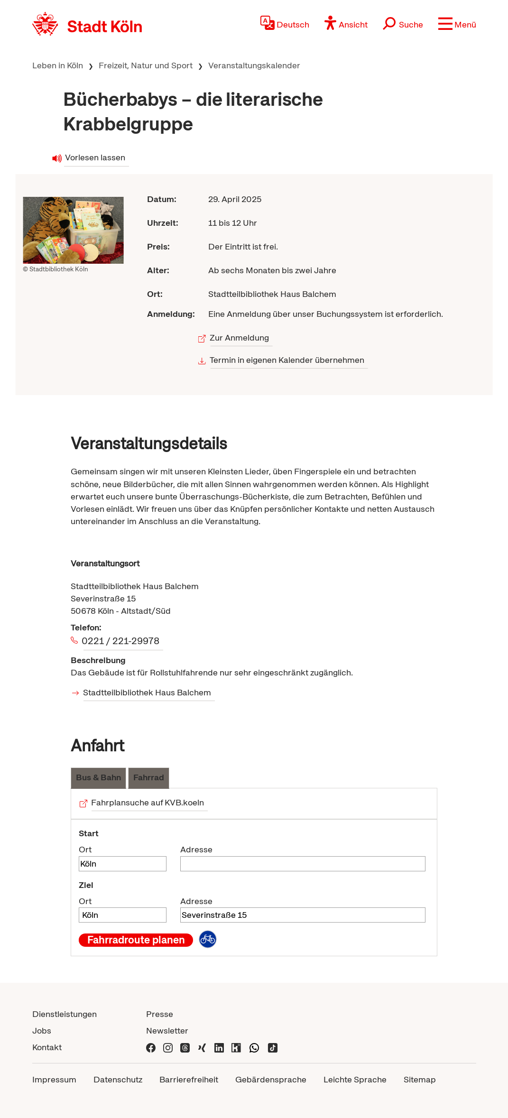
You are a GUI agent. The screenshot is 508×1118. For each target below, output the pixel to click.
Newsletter (167, 1030)
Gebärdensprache (270, 1079)
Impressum (54, 1079)
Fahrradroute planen (136, 940)
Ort (85, 849)
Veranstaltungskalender (254, 65)
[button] (457, 24)
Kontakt (47, 1047)
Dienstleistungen (64, 1013)
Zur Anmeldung (239, 337)
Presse (159, 1013)
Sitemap (420, 1079)
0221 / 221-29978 (121, 641)
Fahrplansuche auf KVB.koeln (148, 802)
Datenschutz (117, 1079)
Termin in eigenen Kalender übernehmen (287, 359)
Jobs (41, 1030)
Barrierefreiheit (188, 1079)
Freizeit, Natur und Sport (146, 65)
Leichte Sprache (355, 1079)
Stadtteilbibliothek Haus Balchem (147, 692)
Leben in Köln (57, 65)
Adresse (196, 849)
